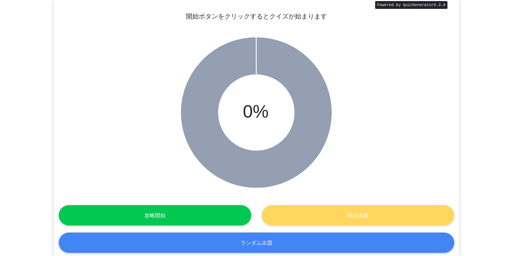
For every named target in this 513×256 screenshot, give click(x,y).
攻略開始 (155, 215)
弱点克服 (358, 215)
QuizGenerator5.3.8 (424, 4)
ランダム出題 (256, 242)
